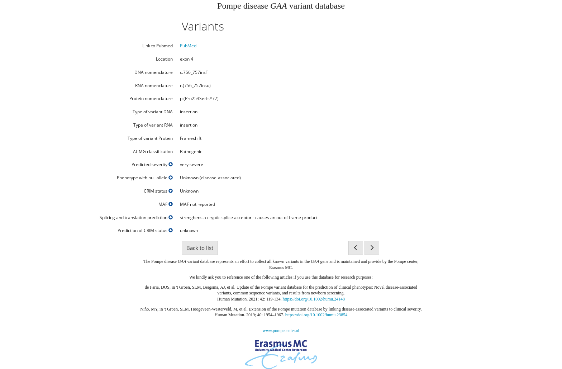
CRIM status (158, 191)
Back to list (199, 247)
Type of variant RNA (153, 125)
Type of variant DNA (153, 112)
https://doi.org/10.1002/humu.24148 (314, 299)
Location (164, 59)
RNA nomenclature (154, 86)
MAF (165, 204)
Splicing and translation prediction (136, 218)
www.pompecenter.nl (281, 330)
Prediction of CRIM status (145, 230)
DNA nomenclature (153, 72)
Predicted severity (152, 164)
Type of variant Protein (150, 138)
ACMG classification (153, 152)
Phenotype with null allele (145, 178)
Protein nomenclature (151, 98)
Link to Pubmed (157, 46)
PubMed (188, 46)
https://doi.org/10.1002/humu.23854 (316, 314)
